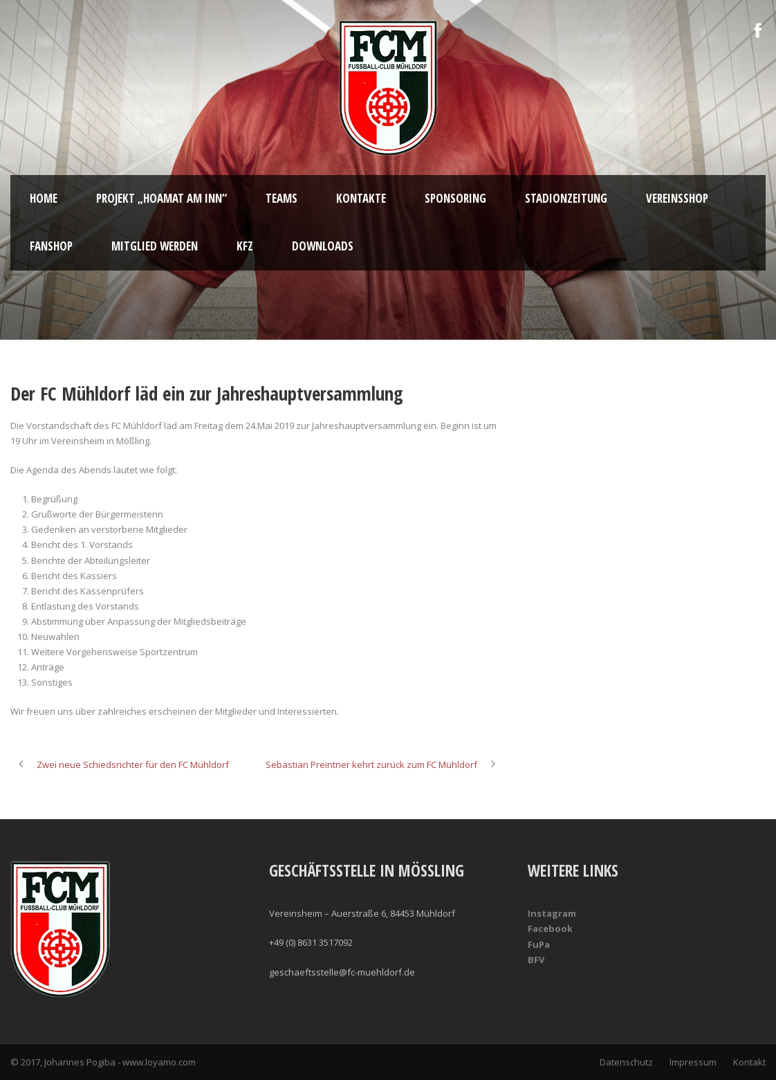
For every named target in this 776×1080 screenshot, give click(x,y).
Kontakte (361, 198)
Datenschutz (626, 1062)
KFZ (245, 246)
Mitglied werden (154, 246)
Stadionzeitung (566, 198)
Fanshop (51, 246)
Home (43, 198)
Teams (281, 198)
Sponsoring (455, 198)
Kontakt (749, 1062)
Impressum (693, 1062)
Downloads (322, 246)
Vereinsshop (677, 198)
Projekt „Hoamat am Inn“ (161, 198)
